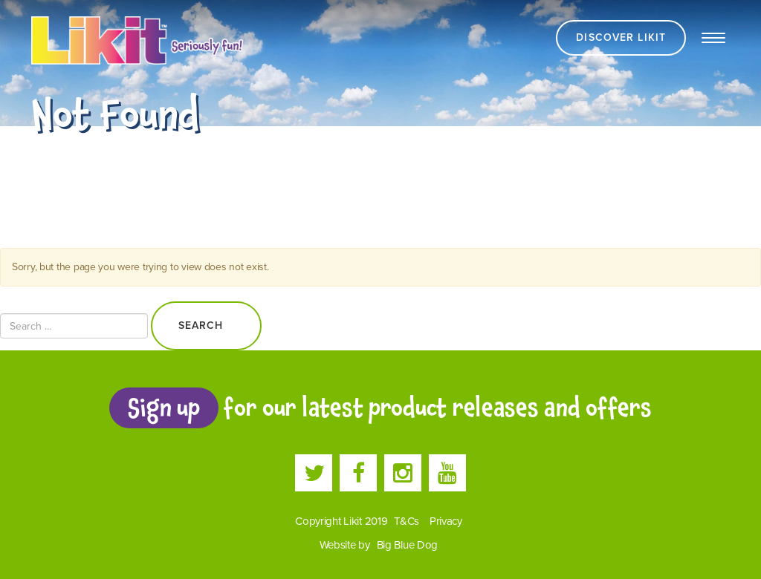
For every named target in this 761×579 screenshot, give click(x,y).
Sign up (163, 407)
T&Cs (406, 521)
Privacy (446, 521)
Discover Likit (621, 37)
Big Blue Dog (407, 545)
